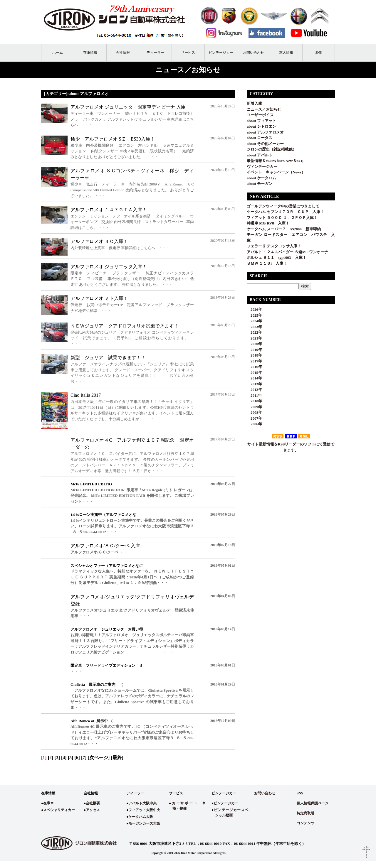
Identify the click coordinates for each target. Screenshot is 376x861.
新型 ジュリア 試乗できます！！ (108, 357)
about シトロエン (261, 126)
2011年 (254, 395)
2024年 (254, 321)
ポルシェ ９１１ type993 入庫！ (276, 257)
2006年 (254, 424)
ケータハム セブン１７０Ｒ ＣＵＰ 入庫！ (285, 212)
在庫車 (48, 803)
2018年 (254, 355)
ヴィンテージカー (262, 166)
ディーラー (155, 52)
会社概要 (93, 803)
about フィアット (261, 121)
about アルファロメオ (265, 132)
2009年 (254, 407)
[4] (64, 757)
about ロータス (259, 138)
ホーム (57, 52)
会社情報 (123, 52)
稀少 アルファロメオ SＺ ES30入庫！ (112, 138)
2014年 (254, 378)
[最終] (117, 757)
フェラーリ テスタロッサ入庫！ (274, 246)
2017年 (254, 361)
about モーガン (259, 183)
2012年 (254, 389)
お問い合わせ (253, 52)
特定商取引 (305, 813)
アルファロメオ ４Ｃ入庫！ (99, 241)
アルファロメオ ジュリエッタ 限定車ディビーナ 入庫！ (130, 106)
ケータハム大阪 (140, 817)
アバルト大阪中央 (142, 803)
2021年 (254, 338)
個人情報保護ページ (312, 803)
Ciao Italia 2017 (85, 395)
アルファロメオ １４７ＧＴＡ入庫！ (108, 209)
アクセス (93, 810)
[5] (70, 757)
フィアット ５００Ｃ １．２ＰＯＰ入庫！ (282, 217)
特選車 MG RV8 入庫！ (268, 223)
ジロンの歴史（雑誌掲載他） (271, 149)
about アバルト (259, 155)
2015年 (254, 372)
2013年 (254, 384)
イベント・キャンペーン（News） (276, 172)
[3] (57, 757)
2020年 (254, 344)
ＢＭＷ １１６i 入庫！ (267, 263)
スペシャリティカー (59, 810)
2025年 (254, 315)
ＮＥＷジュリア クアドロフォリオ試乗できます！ (124, 325)
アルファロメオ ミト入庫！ (99, 298)
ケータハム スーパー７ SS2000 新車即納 (286, 229)
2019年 (254, 349)
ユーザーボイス (260, 115)
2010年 (254, 401)
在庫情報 (90, 52)
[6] (77, 757)
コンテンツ (305, 823)
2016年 (254, 366)
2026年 (254, 309)
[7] (84, 757)
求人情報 (286, 52)
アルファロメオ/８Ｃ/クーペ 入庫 (105, 545)
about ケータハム (261, 178)
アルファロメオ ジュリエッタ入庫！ (108, 266)
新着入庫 (254, 103)
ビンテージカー (221, 52)
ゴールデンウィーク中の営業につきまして (283, 206)
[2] (50, 757)
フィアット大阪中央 (144, 810)
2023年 (254, 327)
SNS (318, 52)
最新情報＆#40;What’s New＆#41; (275, 160)
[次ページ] (99, 757)
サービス (188, 52)
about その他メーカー (265, 143)
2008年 (254, 412)
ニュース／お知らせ (264, 109)
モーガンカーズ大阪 (144, 823)
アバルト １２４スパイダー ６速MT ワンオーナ (287, 252)
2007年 (254, 418)
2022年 (254, 332)
